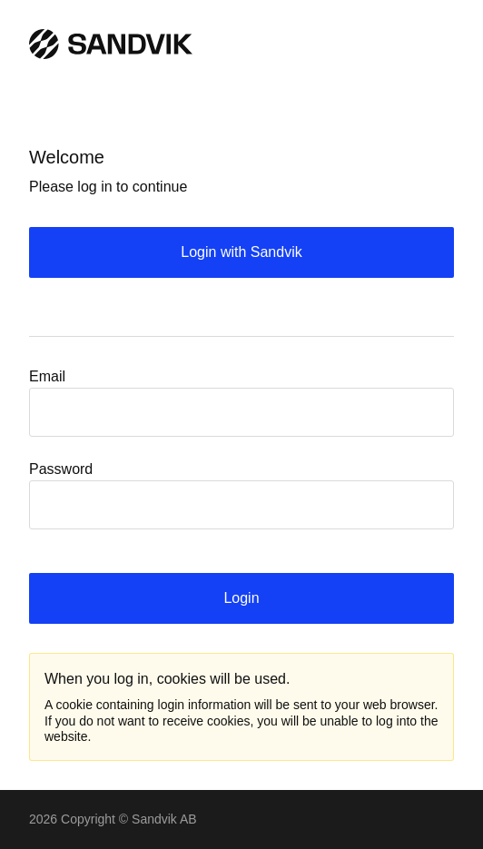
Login (241, 598)
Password (61, 469)
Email (47, 376)
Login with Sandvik (241, 252)
